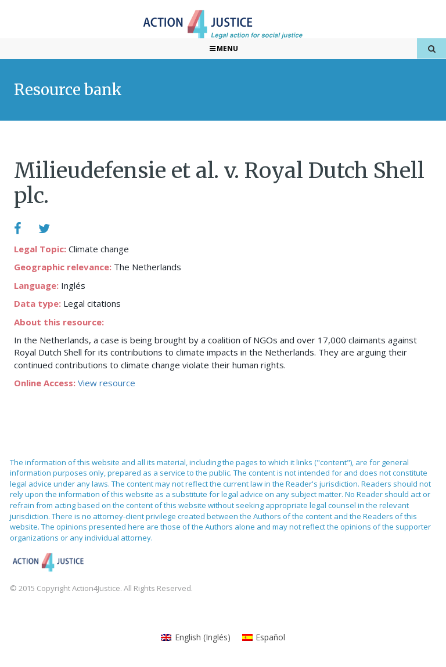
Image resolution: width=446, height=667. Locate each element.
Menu (223, 48)
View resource (106, 383)
